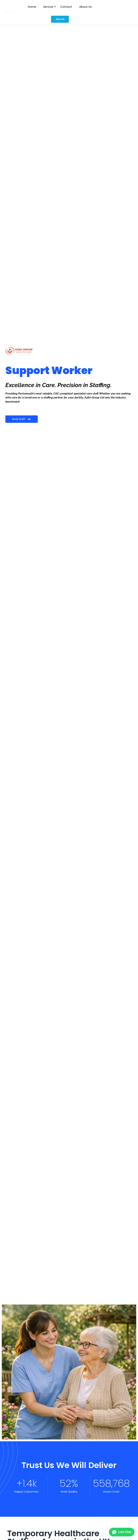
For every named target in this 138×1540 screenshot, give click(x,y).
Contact (66, 7)
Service (48, 7)
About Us (85, 7)
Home (32, 7)
